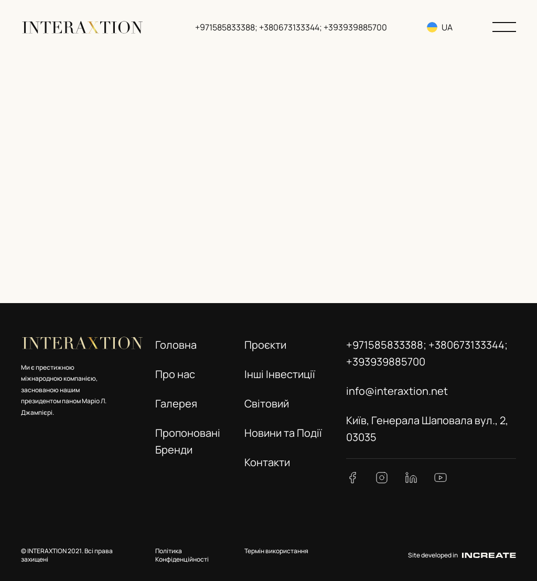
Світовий (266, 403)
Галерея (176, 403)
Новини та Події (283, 433)
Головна (176, 345)
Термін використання (276, 550)
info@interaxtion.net (397, 391)
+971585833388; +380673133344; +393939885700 (291, 27)
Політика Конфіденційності (182, 555)
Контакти (267, 462)
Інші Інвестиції (279, 374)
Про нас (175, 374)
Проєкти (265, 345)
